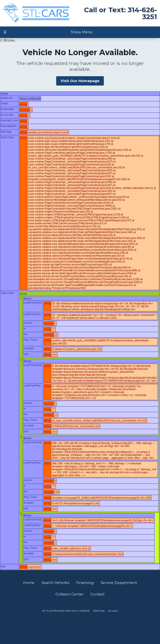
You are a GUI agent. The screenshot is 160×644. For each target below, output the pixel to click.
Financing (85, 583)
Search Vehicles (55, 583)
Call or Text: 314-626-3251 (120, 13)
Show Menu (47, 32)
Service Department (119, 583)
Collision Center (69, 594)
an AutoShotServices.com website (65, 610)
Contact (97, 594)
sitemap (99, 610)
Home (28, 583)
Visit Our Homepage (80, 81)
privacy (113, 610)
